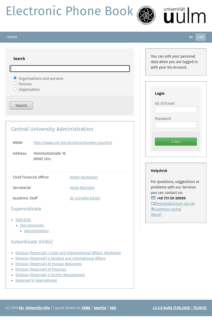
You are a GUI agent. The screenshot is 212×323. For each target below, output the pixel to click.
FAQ (113, 308)
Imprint (100, 308)
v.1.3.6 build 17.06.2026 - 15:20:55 (180, 308)
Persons (25, 84)
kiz (21, 308)
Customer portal (166, 209)
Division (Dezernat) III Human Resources (48, 264)
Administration (36, 231)
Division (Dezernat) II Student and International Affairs (60, 258)
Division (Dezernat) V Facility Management (50, 275)
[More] (156, 215)
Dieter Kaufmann (84, 177)
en (200, 37)
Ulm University (32, 225)
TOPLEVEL (23, 220)
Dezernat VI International (36, 280)
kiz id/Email (165, 103)
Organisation (29, 89)
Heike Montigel (82, 188)
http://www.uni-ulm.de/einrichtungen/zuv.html (73, 143)
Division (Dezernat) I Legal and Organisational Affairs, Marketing (68, 253)
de (191, 37)
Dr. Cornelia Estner (85, 198)
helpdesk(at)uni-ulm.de (173, 204)
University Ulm (38, 308)
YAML (86, 308)
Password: (163, 118)
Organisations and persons (41, 78)
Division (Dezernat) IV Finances (40, 269)
